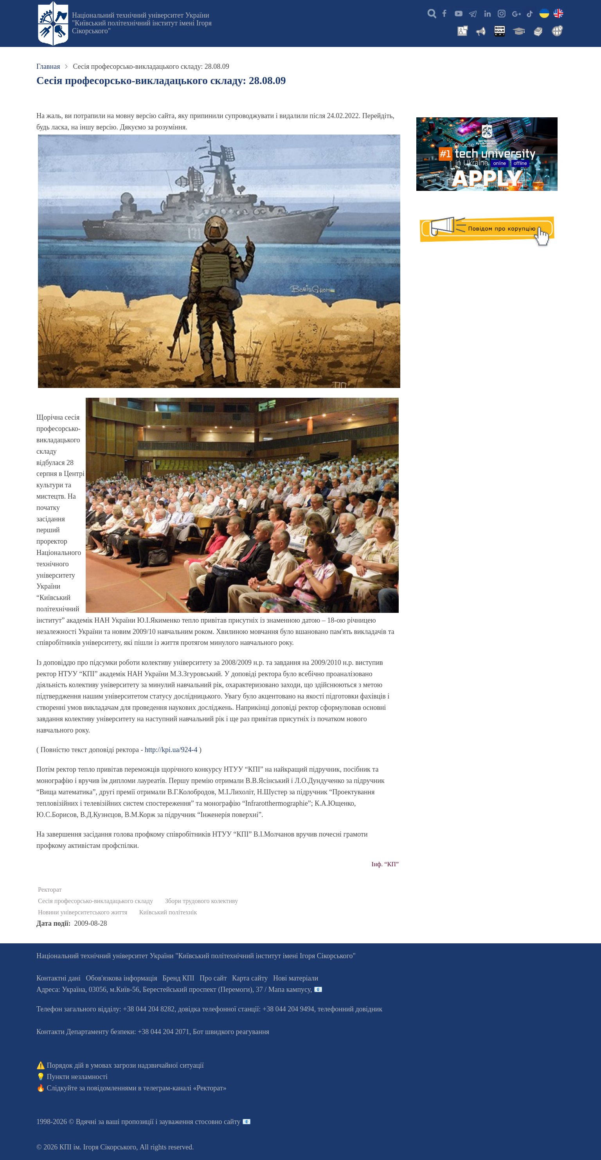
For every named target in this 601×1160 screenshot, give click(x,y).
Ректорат (50, 889)
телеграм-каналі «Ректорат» (185, 1088)
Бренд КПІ (178, 978)
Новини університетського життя (82, 912)
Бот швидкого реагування (231, 1032)
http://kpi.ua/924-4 (171, 750)
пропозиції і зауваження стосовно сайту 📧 (186, 1122)
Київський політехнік (168, 912)
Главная (48, 66)
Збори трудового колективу (201, 901)
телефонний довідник (350, 1009)
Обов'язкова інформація (121, 978)
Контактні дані (58, 978)
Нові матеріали (295, 978)
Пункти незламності (77, 1077)
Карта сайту (250, 978)
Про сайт (213, 978)
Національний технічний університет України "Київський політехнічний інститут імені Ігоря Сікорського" (142, 23)
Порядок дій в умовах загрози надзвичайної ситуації (125, 1065)
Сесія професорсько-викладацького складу (95, 901)
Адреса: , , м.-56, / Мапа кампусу (173, 989)
